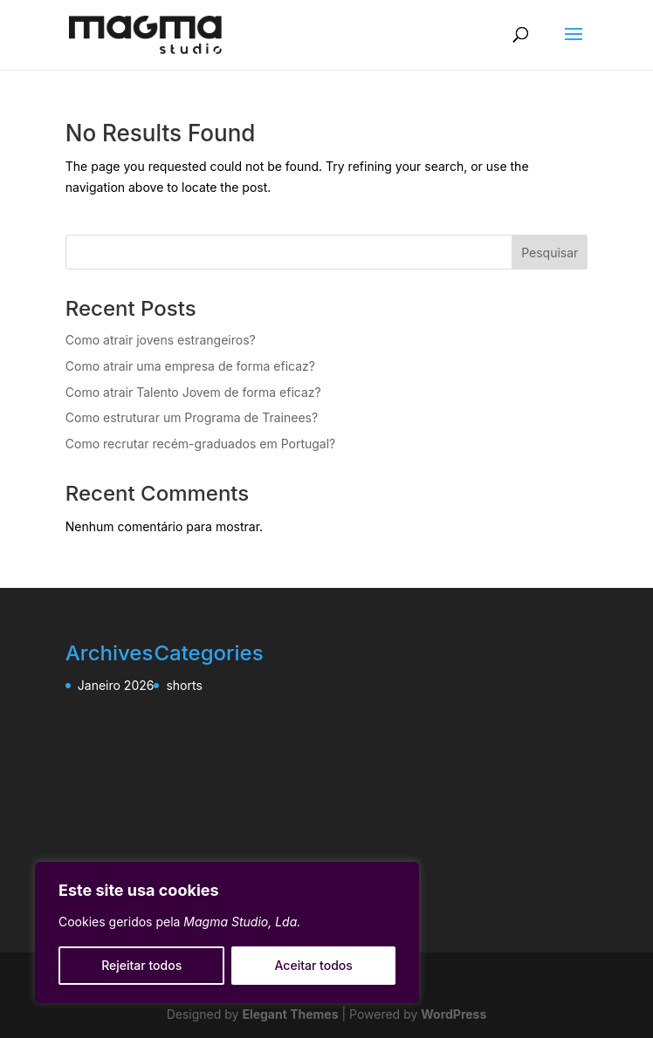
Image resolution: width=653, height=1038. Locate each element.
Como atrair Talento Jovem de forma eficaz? (193, 392)
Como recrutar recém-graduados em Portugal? (200, 443)
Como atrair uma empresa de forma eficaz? (190, 366)
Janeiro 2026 (116, 685)
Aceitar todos (314, 965)
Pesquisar (549, 252)
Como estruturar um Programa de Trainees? (191, 417)
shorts (184, 685)
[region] (227, 932)
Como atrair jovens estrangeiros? (160, 339)
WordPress (453, 1014)
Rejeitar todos (141, 965)
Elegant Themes (290, 1014)
